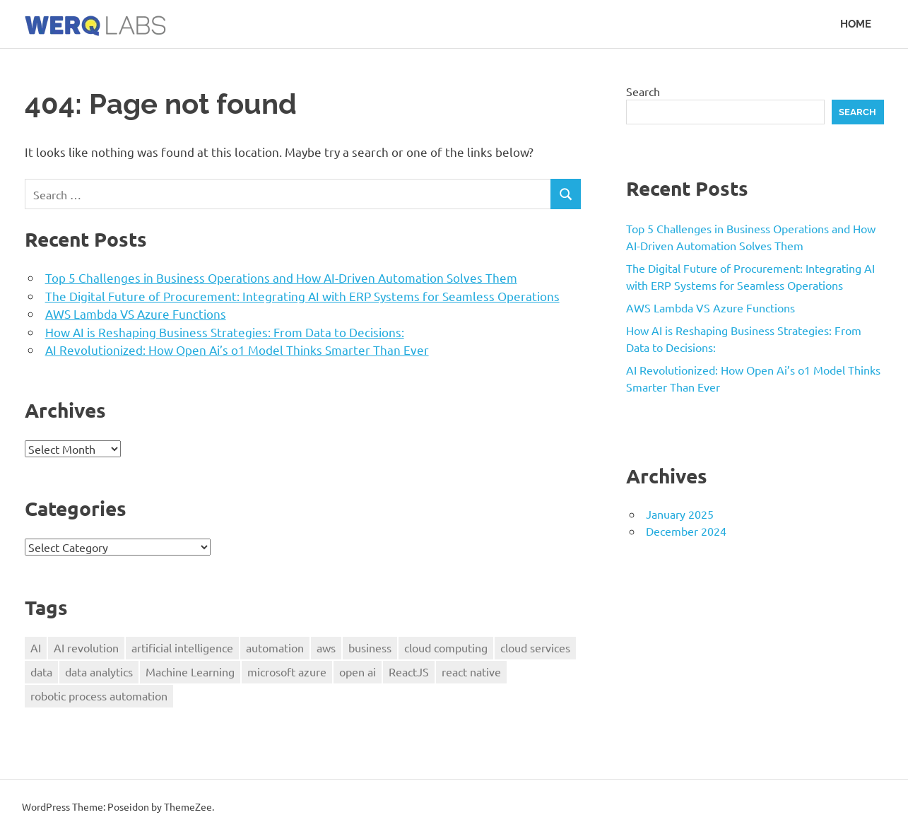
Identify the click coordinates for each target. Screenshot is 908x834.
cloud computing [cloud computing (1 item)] (446, 647)
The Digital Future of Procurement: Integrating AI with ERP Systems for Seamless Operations (302, 295)
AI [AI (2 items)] (35, 647)
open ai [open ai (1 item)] (357, 671)
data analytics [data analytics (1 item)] (99, 671)
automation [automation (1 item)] (275, 647)
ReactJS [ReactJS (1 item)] (409, 671)
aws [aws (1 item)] (326, 647)
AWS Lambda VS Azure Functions (135, 313)
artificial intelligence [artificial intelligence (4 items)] (182, 647)
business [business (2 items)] (369, 647)
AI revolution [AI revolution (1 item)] (86, 647)
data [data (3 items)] (41, 671)
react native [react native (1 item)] (471, 671)
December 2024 (686, 531)
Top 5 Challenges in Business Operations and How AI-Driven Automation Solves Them (281, 277)
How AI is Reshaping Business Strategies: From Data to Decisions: (224, 331)
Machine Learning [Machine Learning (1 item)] (190, 671)
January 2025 (680, 514)
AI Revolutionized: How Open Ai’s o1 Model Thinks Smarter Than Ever (237, 349)
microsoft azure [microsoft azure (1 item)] (286, 671)
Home (855, 24)
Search (643, 91)
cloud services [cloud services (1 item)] (535, 647)
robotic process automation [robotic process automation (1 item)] (98, 695)
